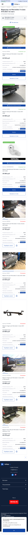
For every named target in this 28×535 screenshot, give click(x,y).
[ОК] (14, 530)
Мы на (14, 497)
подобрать (22, 71)
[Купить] (14, 74)
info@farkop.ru (14, 469)
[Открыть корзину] (25, 4)
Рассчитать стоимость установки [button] (14, 47)
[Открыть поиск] (6, 4)
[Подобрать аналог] (8, 245)
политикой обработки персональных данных (11, 526)
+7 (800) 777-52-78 (22, 1)
